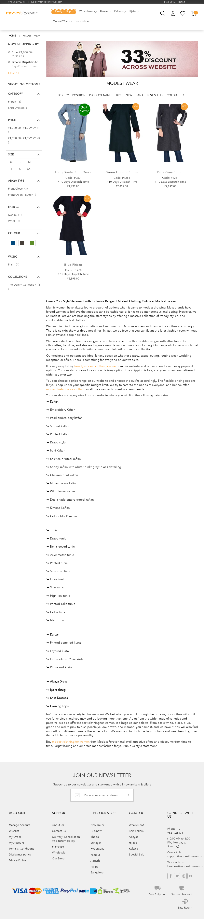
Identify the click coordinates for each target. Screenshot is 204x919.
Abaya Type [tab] (16, 180)
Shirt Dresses (20, 108)
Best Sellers (136, 831)
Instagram (184, 876)
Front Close (19, 188)
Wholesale (58, 852)
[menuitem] (63, 12)
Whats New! (136, 825)
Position (79, 95)
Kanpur (95, 866)
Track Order (170, 2)
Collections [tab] (17, 277)
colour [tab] (14, 233)
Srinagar (95, 842)
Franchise (58, 846)
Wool (15, 221)
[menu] (98, 18)
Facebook (170, 876)
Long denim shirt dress (73, 172)
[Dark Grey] (22, 243)
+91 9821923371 (17, 2)
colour (172, 95)
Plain (14, 264)
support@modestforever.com (46, 2)
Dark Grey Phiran (170, 172)
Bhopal (95, 837)
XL (20, 169)
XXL (29, 169)
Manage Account (19, 825)
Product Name (100, 95)
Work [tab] (12, 256)
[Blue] (13, 243)
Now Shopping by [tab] (23, 44)
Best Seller (155, 95)
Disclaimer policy (20, 854)
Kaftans (133, 848)
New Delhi (97, 825)
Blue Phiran (73, 265)
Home (12, 36)
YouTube (190, 876)
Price (119, 95)
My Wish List (183, 13)
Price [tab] (12, 120)
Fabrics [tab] (13, 207)
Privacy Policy (17, 860)
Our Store (58, 858)
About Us (58, 825)
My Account (173, 13)
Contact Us (59, 831)
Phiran (15, 101)
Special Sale (136, 854)
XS (11, 162)
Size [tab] (11, 154)
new (129, 95)
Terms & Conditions (21, 848)
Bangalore (96, 872)
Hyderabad (97, 848)
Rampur (95, 855)
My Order (15, 837)
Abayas (133, 837)
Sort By (63, 95)
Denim (16, 215)
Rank (140, 95)
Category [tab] (15, 94)
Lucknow (96, 831)
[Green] (31, 243)
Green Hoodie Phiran (121, 172)
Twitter (177, 876)
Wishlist (14, 831)
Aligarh (95, 860)
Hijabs (133, 842)
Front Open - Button (24, 195)
